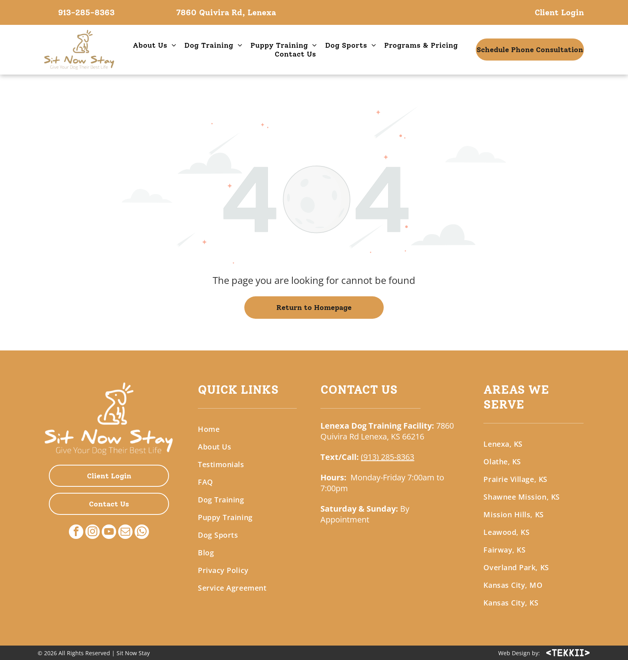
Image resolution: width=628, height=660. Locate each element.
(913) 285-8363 (387, 456)
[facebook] (76, 532)
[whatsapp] (142, 532)
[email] (125, 532)
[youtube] (109, 532)
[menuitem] (155, 45)
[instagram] (92, 532)
